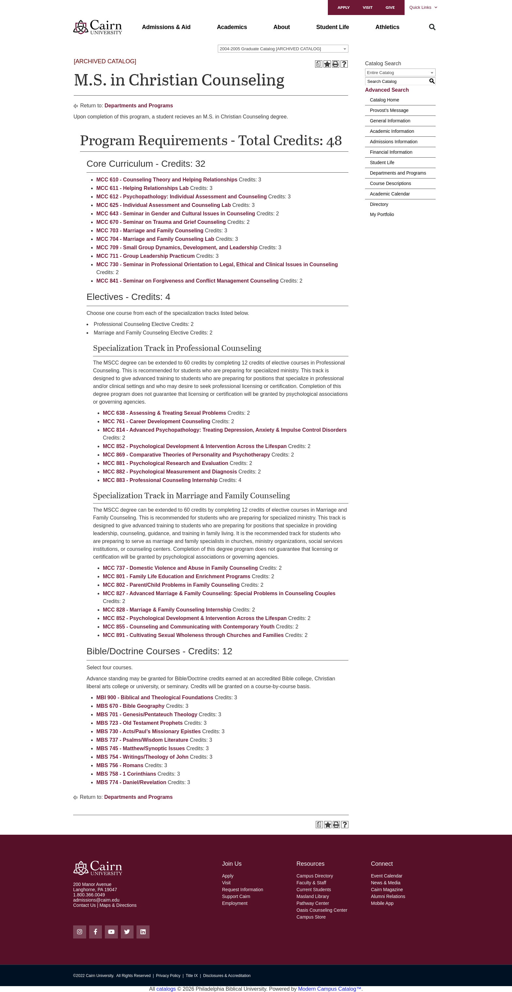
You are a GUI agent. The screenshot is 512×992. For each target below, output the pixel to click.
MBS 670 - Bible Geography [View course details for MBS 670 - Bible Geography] (130, 706)
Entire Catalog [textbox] (380, 72)
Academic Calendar (390, 193)
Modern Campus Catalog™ (329, 989)
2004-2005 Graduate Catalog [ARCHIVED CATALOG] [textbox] (270, 48)
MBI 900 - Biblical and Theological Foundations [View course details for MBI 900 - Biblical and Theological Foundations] (154, 697)
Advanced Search (387, 90)
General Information (390, 120)
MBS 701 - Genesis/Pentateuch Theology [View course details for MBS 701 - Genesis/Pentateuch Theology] (146, 714)
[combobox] (283, 49)
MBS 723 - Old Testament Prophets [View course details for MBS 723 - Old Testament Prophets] (139, 723)
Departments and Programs (138, 105)
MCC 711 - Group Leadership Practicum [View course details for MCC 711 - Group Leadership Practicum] (145, 256)
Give (390, 7)
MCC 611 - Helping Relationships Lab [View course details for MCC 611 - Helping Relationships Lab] (142, 188)
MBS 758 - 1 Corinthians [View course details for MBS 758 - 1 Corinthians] (126, 774)
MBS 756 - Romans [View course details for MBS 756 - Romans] (119, 765)
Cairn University (99, 975)
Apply (344, 7)
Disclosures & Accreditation (226, 975)
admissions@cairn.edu (96, 900)
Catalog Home (384, 99)
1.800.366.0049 (89, 894)
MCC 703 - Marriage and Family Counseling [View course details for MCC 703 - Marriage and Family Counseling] (149, 230)
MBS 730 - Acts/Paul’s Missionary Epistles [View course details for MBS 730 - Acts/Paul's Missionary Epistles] (148, 731)
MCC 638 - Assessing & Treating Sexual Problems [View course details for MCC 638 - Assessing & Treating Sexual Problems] (164, 413)
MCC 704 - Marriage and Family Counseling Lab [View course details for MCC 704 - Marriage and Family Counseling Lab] (155, 239)
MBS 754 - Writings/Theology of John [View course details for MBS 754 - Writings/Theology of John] (142, 757)
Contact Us (84, 905)
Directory (379, 204)
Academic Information (392, 131)
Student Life (382, 162)
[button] (166, 27)
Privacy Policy (168, 975)
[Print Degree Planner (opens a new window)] (318, 64)
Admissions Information (394, 141)
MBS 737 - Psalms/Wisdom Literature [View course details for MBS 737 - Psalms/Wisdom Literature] (142, 740)
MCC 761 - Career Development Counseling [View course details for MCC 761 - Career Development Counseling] (156, 421)
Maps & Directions (118, 905)
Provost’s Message (389, 110)
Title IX (192, 975)
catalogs (166, 989)
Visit (368, 7)
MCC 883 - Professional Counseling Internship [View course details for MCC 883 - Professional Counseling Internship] (160, 480)
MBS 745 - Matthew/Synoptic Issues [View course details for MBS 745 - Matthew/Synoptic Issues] (140, 748)
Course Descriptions (390, 183)
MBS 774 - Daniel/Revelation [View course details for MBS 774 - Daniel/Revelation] (131, 782)
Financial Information (391, 152)
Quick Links (423, 7)
